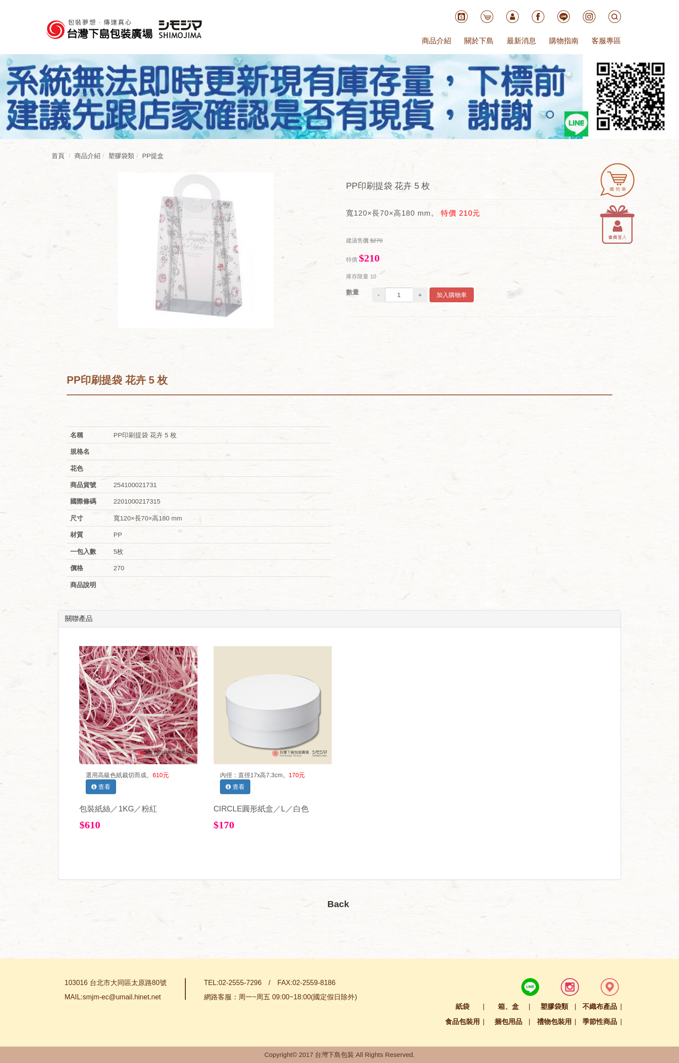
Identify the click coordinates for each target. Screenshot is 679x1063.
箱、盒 (508, 1006)
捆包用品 (508, 1021)
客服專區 (606, 41)
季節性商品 (599, 1021)
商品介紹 (436, 41)
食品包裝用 (462, 1021)
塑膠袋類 (554, 1006)
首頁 (58, 155)
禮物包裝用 (554, 1021)
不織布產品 (599, 1006)
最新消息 (521, 41)
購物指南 (564, 41)
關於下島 (479, 41)
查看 (100, 786)
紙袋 (462, 1006)
